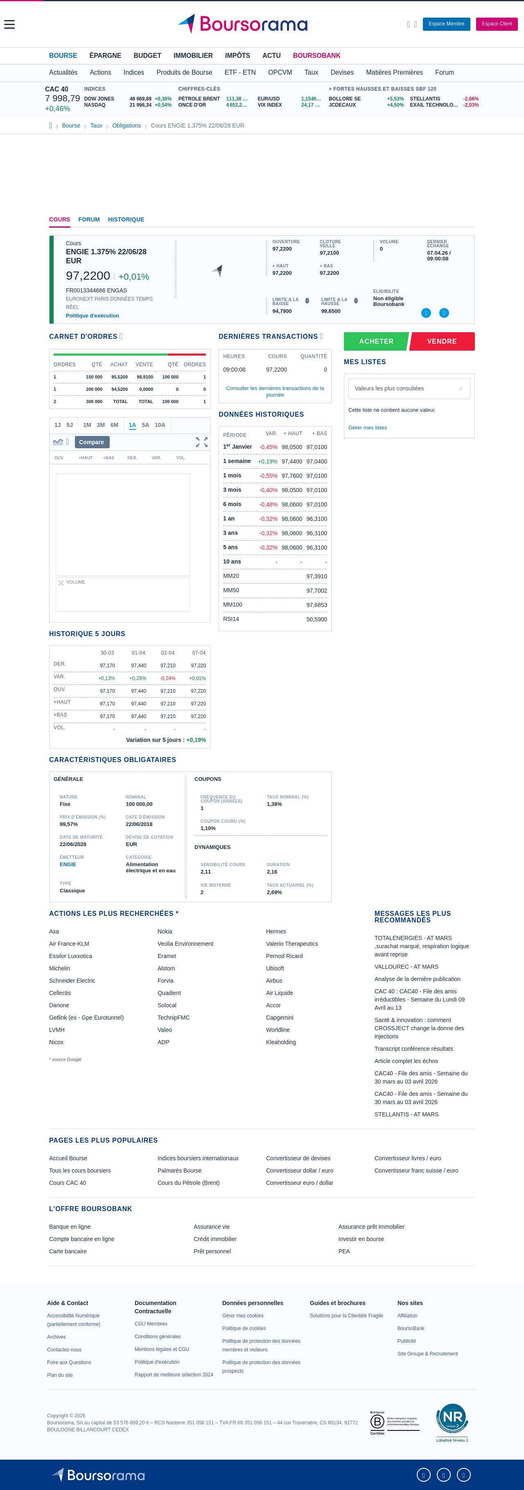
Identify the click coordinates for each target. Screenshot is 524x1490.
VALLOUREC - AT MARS (406, 966)
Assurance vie (212, 1226)
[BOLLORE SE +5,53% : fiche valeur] (366, 99)
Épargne (105, 55)
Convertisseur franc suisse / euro (416, 1170)
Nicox (56, 1042)
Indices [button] (134, 72)
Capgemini (280, 1017)
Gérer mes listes (367, 427)
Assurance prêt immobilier (372, 1226)
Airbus (274, 980)
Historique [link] (126, 219)
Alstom (166, 968)
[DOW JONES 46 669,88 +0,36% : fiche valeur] (129, 99)
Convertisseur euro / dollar (299, 1183)
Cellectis (60, 993)
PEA (344, 1251)
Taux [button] (311, 72)
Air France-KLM (69, 943)
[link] (56, 1337)
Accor (273, 1005)
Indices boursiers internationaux (198, 1158)
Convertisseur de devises (298, 1158)
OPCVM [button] (280, 72)
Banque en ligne (69, 1226)
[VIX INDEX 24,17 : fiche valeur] (291, 105)
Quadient (169, 993)
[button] (9, 24)
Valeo (165, 1030)
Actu (271, 55)
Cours (59, 219)
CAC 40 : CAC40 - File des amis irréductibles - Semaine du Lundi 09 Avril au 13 (420, 999)
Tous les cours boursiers (80, 1170)
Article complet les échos (406, 1061)
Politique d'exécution (92, 316)
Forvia (166, 980)
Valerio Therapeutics (292, 943)
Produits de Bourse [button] (184, 72)
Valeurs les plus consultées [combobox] (389, 388)
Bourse (63, 55)
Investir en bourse (361, 1239)
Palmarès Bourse (179, 1170)
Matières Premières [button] (394, 72)
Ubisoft (275, 968)
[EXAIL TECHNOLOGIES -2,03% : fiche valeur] (444, 105)
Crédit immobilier (215, 1239)
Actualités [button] (63, 72)
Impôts (237, 55)
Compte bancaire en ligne (82, 1239)
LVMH (57, 1030)
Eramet (167, 956)
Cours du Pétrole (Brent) (189, 1183)
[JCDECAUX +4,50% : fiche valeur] (366, 105)
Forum (444, 72)
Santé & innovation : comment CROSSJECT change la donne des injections (419, 1028)
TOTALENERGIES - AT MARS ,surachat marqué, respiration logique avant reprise (422, 946)
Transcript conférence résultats (414, 1048)
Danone (59, 1005)
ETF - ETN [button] (240, 72)
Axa (54, 931)
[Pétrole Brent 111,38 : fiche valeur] (215, 99)
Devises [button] (342, 72)
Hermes (276, 931)
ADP (163, 1042)
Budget (147, 55)
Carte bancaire (68, 1251)
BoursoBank (317, 55)
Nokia (165, 931)
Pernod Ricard (284, 956)
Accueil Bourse (68, 1158)
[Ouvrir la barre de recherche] (408, 24)
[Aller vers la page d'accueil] (263, 24)
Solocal (167, 1005)
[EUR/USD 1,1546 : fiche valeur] (291, 99)
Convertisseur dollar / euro (299, 1170)
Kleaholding (281, 1042)
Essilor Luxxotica (70, 956)
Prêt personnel (212, 1251)
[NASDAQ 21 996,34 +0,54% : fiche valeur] (129, 105)
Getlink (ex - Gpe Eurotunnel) (86, 1017)
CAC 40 (56, 89)
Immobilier (193, 55)
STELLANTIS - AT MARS (407, 1114)
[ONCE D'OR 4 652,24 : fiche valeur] (215, 105)
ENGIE (68, 864)
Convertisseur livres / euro (408, 1158)
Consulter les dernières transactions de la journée (275, 391)
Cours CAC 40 (67, 1183)
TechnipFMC (174, 1017)
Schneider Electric (72, 980)
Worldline (278, 1030)
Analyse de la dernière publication (418, 979)
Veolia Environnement (185, 943)
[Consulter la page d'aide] (415, 24)
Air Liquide (279, 993)
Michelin (59, 968)
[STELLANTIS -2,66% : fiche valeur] (444, 99)
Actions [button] (100, 72)
